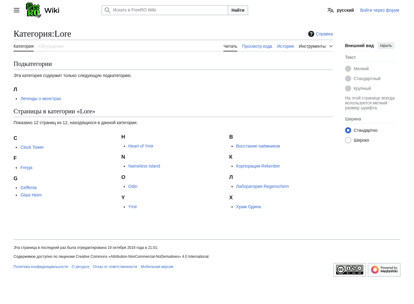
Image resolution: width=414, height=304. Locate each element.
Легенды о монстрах (40, 98)
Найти (237, 10)
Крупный (362, 88)
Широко (361, 140)
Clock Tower (32, 147)
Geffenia (28, 187)
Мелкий (361, 68)
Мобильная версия (157, 267)
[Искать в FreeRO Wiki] (165, 10)
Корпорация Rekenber (258, 166)
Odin (133, 186)
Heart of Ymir (141, 146)
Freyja (26, 167)
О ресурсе (80, 267)
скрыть (386, 45)
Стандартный (367, 78)
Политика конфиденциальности (41, 267)
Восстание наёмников (258, 146)
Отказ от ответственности (115, 267)
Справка (320, 34)
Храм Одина (248, 206)
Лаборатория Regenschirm (262, 186)
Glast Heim (31, 195)
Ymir (132, 206)
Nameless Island (144, 166)
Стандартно (365, 130)
